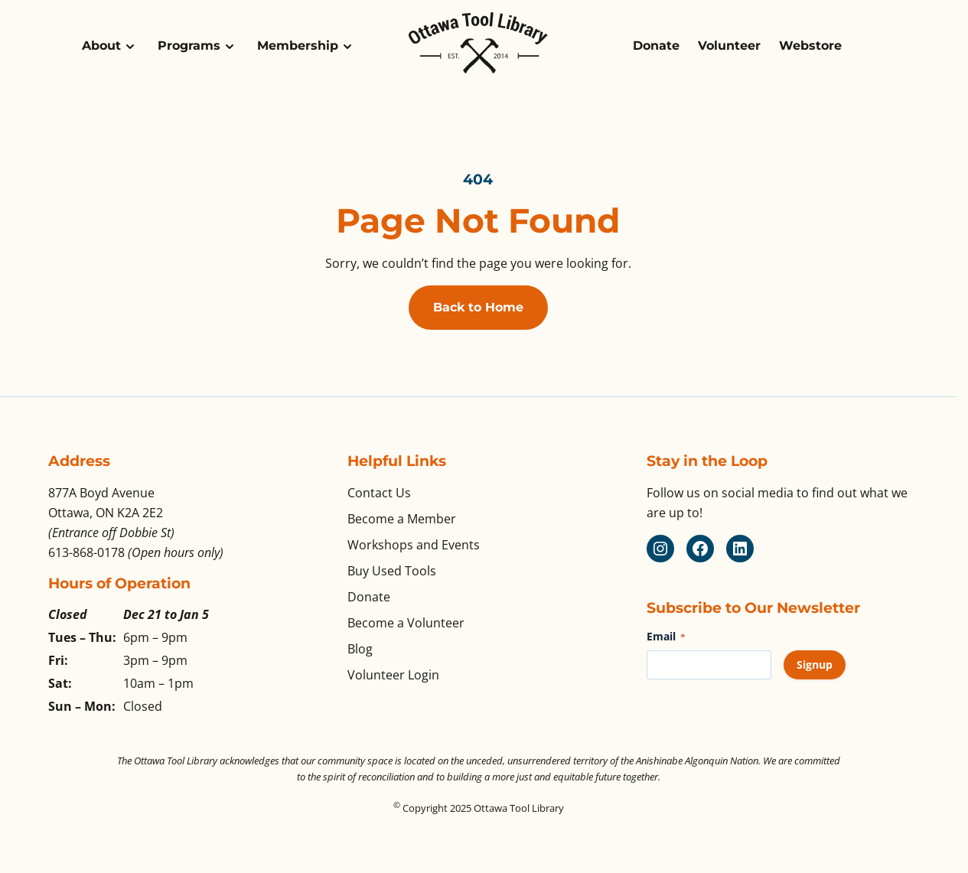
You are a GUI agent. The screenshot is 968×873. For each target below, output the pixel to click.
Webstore (810, 45)
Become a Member (401, 518)
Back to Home (478, 307)
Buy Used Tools (391, 570)
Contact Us (379, 492)
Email (666, 636)
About (101, 45)
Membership (297, 45)
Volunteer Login (393, 674)
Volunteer (729, 45)
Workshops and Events (413, 544)
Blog (360, 648)
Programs (189, 45)
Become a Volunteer (405, 622)
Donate (656, 45)
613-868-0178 (86, 552)
